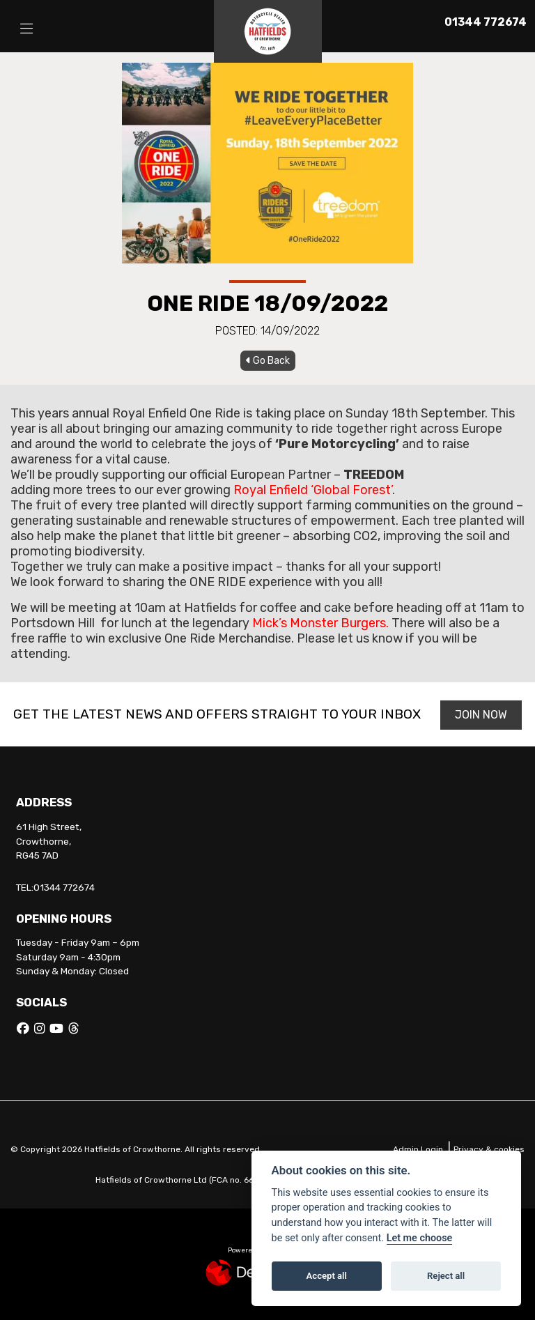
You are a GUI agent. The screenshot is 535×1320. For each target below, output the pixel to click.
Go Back (268, 361)
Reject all (446, 1276)
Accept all (327, 1276)
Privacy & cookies (489, 1149)
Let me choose (420, 1238)
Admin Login (418, 1149)
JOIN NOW (481, 714)
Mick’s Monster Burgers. (320, 623)
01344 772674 (485, 22)
